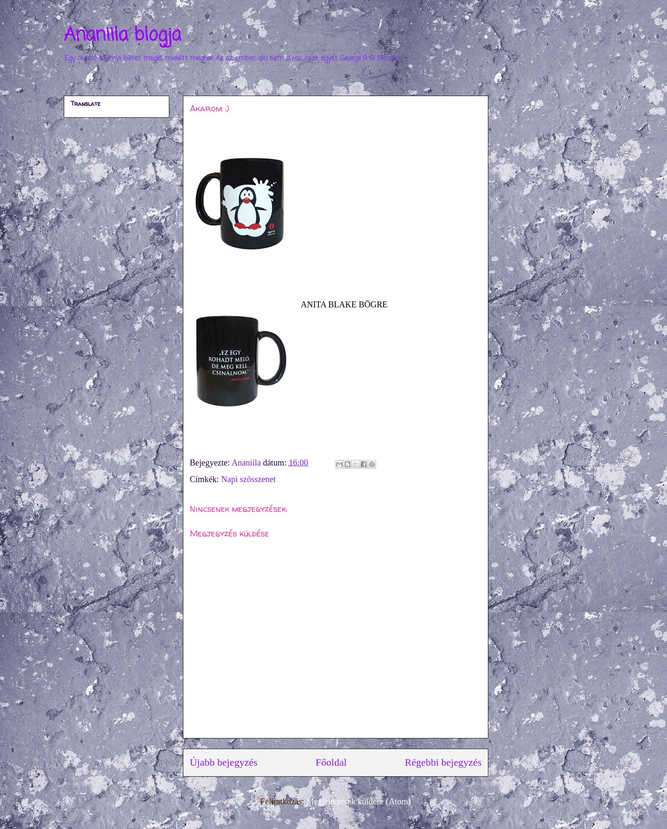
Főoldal (331, 762)
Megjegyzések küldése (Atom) (358, 801)
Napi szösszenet (248, 479)
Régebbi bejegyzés (443, 762)
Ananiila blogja (122, 35)
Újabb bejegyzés (223, 762)
